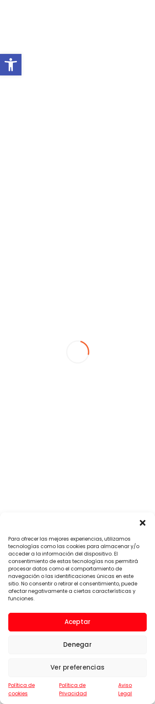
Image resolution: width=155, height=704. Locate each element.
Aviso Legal (125, 689)
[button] (10, 64)
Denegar (77, 644)
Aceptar (77, 621)
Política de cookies (21, 689)
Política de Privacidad (73, 689)
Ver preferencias (77, 667)
